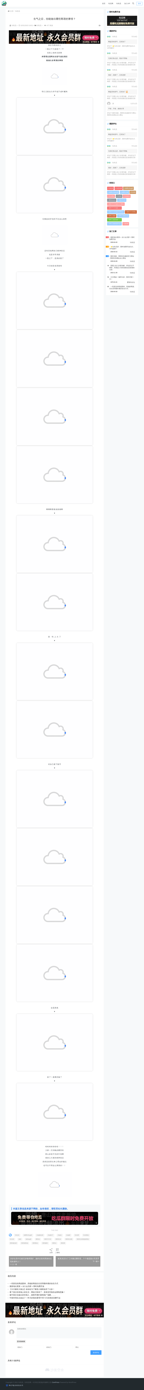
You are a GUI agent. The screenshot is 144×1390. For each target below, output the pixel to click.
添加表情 (21, 1340)
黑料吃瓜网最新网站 (83, 1238)
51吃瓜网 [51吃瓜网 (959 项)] (117, 189)
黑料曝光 (35, 1242)
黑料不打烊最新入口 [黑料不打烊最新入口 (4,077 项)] (113, 208)
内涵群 (68, 1234)
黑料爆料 (45, 1242)
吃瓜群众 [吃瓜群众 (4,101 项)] (126, 196)
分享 (50, 1250)
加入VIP (127, 3)
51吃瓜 (118, 3)
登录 (139, 3)
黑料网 (63, 1242)
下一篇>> (94, 1261)
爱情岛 (38, 1238)
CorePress (55, 1381)
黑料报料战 (24, 1242)
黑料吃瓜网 (69, 1238)
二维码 (56, 1250)
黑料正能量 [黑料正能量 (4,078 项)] (110, 216)
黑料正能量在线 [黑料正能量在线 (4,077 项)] (122, 216)
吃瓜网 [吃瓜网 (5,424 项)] (132, 192)
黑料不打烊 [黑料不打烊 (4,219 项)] (121, 200)
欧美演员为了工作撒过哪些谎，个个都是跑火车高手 (77, 1258)
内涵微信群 (40, 1234)
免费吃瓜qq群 (28, 1234)
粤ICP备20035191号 (16, 1384)
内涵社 (60, 1234)
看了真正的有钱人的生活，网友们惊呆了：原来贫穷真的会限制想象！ (38, 1292)
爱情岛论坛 (131, 281)
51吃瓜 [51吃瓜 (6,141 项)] (109, 189)
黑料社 (55, 1242)
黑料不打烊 (48, 1238)
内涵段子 (50, 1234)
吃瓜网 (110, 3)
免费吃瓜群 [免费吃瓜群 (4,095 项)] (123, 192)
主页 (10, 11)
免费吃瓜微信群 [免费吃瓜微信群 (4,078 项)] (112, 192)
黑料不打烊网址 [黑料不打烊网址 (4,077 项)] (130, 212)
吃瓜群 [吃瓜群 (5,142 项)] (118, 196)
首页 (103, 3)
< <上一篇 (13, 1264)
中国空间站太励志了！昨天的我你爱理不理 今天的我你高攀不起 (35, 1297)
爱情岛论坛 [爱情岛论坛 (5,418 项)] (110, 200)
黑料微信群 (13, 1242)
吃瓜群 (12, 1238)
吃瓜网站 (86, 1234)
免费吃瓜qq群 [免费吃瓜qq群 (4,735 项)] (128, 189)
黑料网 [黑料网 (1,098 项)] (109, 224)
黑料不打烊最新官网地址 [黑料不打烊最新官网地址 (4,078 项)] (114, 212)
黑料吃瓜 (58, 1238)
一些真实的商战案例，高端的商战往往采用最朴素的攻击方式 (34, 1283)
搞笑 (20, 1238)
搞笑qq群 (29, 1238)
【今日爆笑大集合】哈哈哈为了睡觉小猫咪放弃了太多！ (32, 1289)
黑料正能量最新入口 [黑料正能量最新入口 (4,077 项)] (113, 220)
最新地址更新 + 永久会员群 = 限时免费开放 (27, 1286)
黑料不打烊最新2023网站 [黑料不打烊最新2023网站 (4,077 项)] (115, 204)
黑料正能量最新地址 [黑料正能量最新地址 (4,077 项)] (129, 220)
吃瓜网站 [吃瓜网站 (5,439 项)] (110, 196)
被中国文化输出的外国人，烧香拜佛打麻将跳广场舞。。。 (33, 1294)
